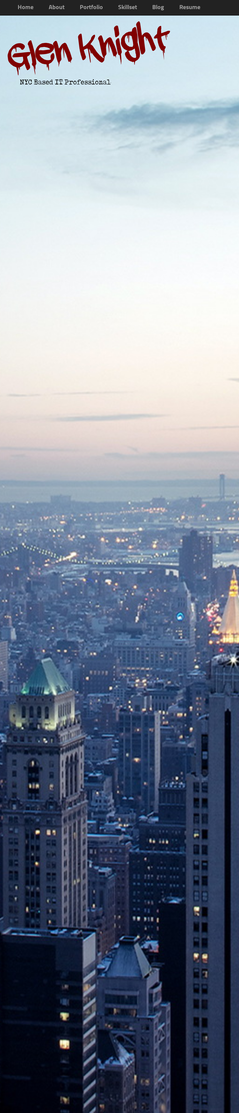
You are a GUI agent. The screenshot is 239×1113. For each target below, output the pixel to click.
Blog (158, 8)
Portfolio (91, 8)
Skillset (127, 8)
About (57, 8)
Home (25, 8)
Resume (189, 8)
